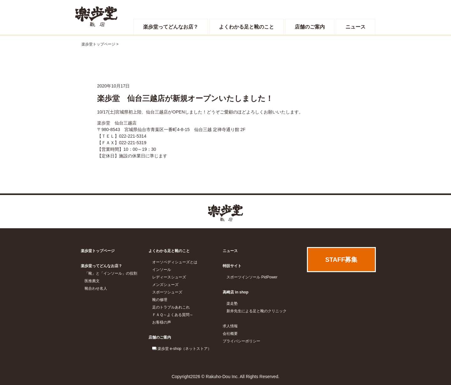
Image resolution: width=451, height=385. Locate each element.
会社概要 (230, 333)
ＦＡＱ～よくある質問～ (172, 315)
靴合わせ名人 (96, 288)
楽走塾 (232, 303)
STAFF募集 (341, 259)
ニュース (355, 26)
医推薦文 (92, 281)
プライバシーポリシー (241, 341)
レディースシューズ (169, 277)
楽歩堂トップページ (98, 44)
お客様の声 (161, 322)
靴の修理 (159, 300)
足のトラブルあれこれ (171, 307)
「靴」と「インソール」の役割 (111, 273)
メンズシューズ (165, 284)
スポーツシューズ (167, 292)
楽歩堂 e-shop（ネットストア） (184, 348)
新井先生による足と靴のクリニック (256, 311)
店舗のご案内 (310, 26)
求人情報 (230, 326)
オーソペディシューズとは (174, 262)
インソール (161, 269)
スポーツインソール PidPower (251, 277)
